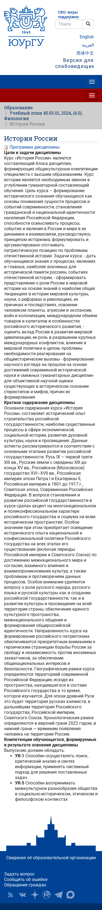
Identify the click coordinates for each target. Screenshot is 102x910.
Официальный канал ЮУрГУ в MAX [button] (70, 894)
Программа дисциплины (35, 147)
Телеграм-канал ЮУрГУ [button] (58, 894)
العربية (88, 45)
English (87, 36)
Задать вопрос (19, 874)
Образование (18, 107)
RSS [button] (10, 894)
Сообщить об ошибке (25, 879)
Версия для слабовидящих (75, 63)
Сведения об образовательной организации (51, 857)
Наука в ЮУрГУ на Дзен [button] (34, 894)
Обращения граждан (25, 884)
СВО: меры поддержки (68, 14)
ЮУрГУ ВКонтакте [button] (22, 894)
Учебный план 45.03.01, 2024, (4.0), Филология (43, 115)
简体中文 (85, 53)
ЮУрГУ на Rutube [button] (46, 894)
